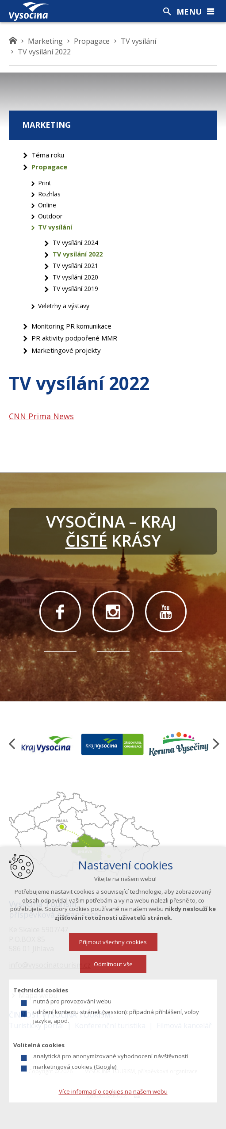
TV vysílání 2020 (75, 277)
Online (47, 205)
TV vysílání (55, 227)
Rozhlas (49, 194)
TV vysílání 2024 (75, 242)
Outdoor (50, 216)
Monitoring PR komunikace (71, 325)
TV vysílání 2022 (78, 254)
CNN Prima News (41, 416)
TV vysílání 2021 (75, 265)
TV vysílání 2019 (75, 288)
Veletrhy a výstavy (63, 306)
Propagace (49, 166)
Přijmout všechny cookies (113, 942)
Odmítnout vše (113, 964)
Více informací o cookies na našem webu (113, 1091)
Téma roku (47, 154)
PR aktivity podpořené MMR (74, 337)
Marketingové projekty (66, 350)
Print (44, 183)
